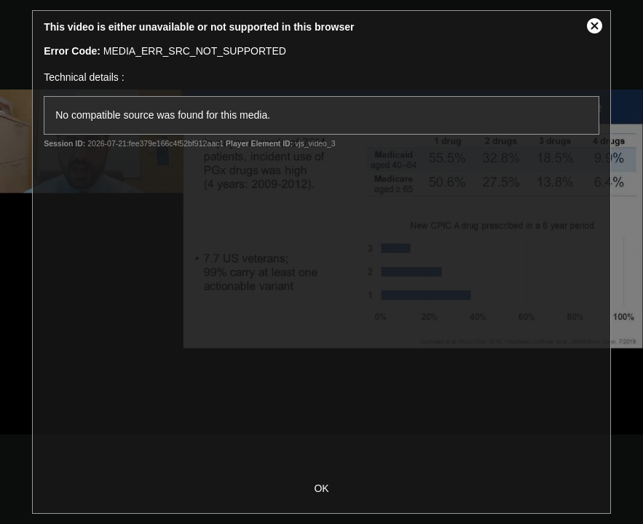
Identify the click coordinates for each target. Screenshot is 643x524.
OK (321, 488)
